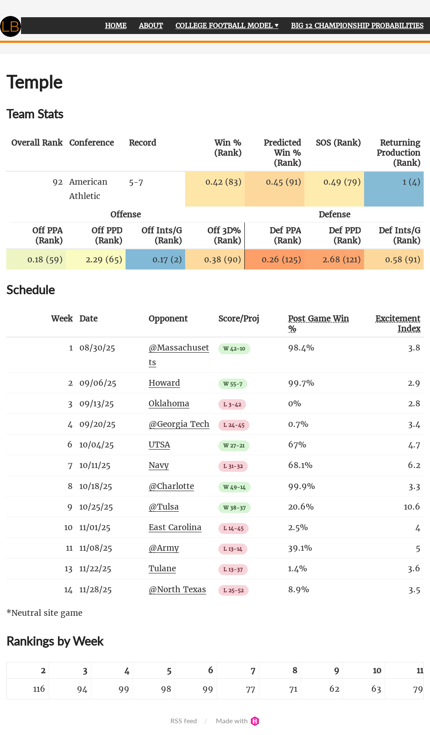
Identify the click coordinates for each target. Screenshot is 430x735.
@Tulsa (164, 507)
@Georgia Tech (179, 424)
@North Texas (177, 589)
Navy (159, 465)
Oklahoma (169, 403)
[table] (215, 680)
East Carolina (175, 527)
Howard (164, 383)
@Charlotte (171, 486)
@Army (164, 548)
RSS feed (183, 721)
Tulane (162, 568)
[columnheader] (36, 153)
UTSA (159, 444)
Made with (238, 721)
